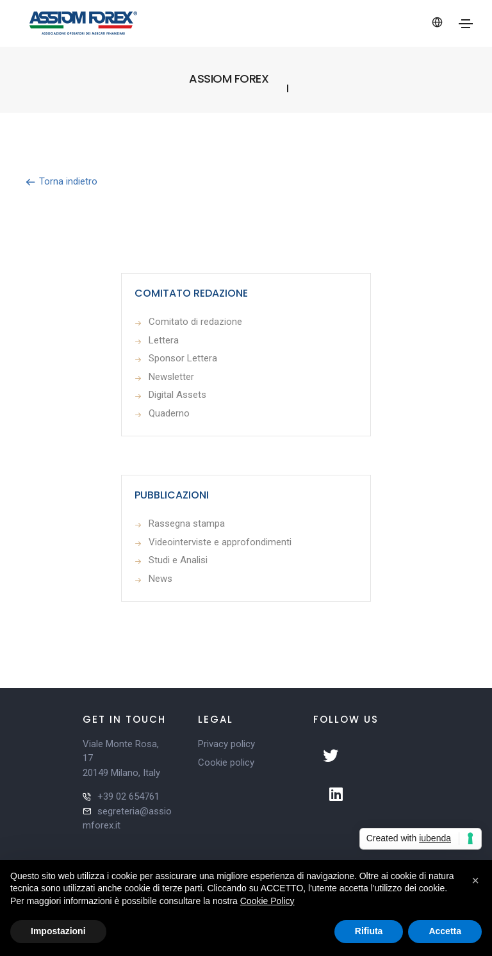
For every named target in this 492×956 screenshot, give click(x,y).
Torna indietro (61, 182)
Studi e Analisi (178, 560)
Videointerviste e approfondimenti (220, 542)
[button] (475, 880)
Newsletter (171, 377)
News (160, 578)
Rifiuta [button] (369, 931)
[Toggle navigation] (466, 23)
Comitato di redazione (195, 321)
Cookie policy (226, 762)
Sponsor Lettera (183, 358)
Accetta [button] (445, 931)
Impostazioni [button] (58, 931)
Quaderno (169, 413)
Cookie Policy (267, 901)
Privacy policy (226, 744)
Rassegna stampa (187, 523)
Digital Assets (177, 394)
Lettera (164, 340)
